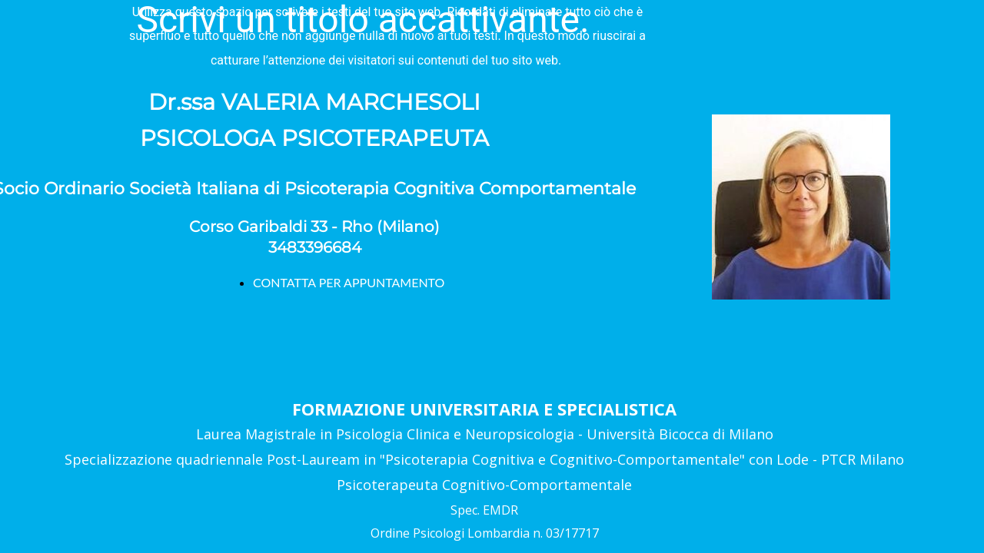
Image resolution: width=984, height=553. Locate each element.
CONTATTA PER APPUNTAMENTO (348, 282)
